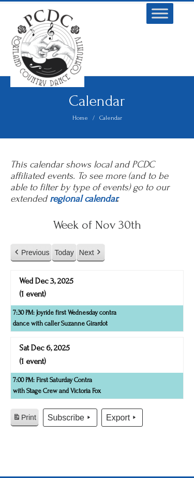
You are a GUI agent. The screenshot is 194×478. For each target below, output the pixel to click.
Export (122, 418)
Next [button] (90, 252)
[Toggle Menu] (160, 13)
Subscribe (70, 418)
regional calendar (83, 198)
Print (24, 419)
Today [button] (63, 252)
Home (80, 118)
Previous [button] (31, 252)
